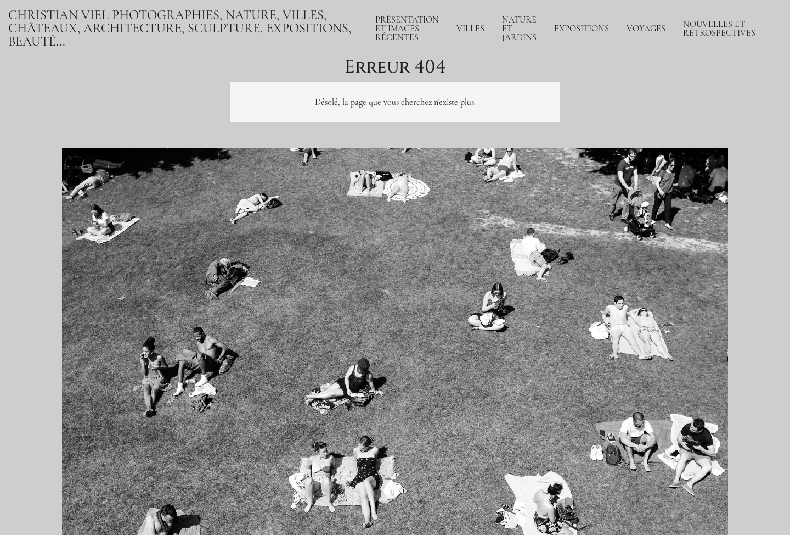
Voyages (646, 28)
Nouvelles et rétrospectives (719, 28)
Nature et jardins (519, 28)
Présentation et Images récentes (407, 28)
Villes (470, 28)
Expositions (581, 28)
